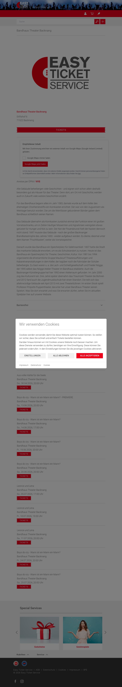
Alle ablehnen (61, 355)
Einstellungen (32, 355)
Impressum (23, 365)
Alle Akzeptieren (89, 355)
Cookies (47, 365)
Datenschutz (36, 365)
